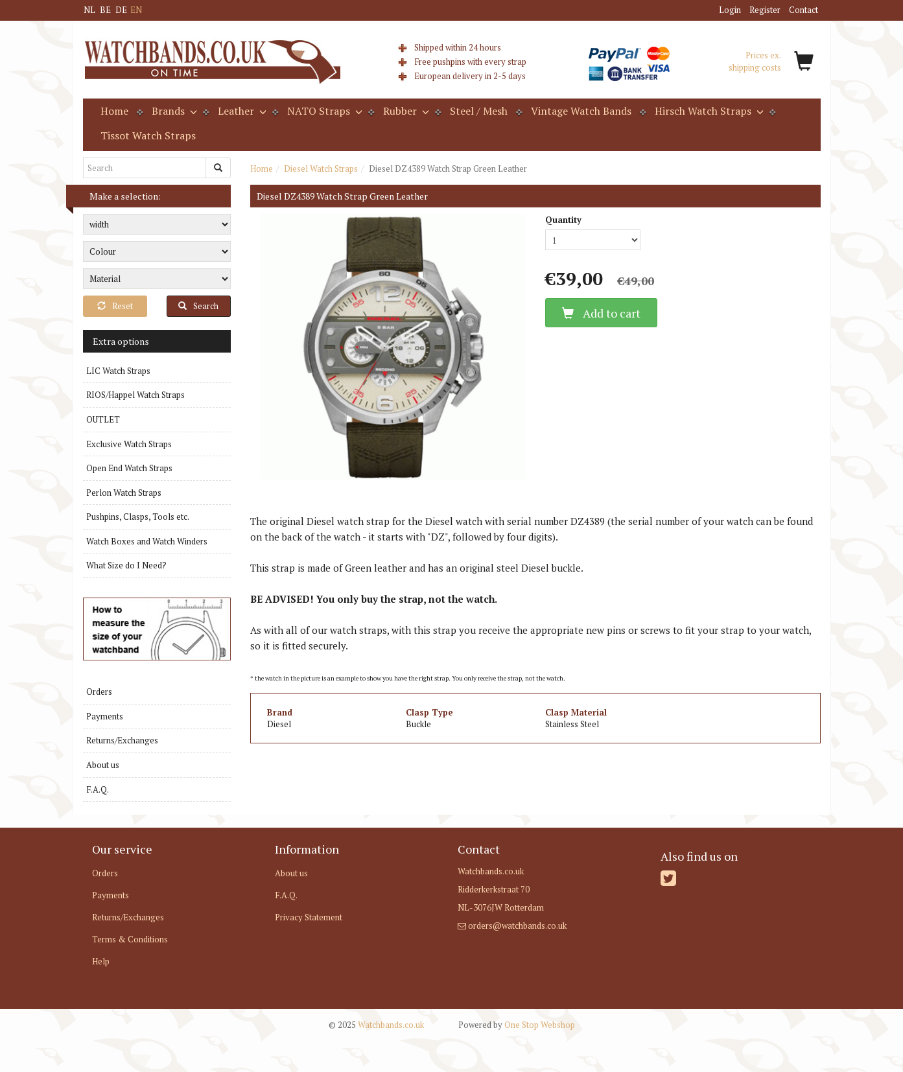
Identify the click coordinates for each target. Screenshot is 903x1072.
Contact (803, 10)
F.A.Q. (97, 789)
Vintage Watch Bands (581, 111)
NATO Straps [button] (323, 111)
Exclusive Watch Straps (129, 444)
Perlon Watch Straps (123, 492)
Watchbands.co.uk (376, 1025)
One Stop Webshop (516, 1025)
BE (105, 10)
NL (89, 10)
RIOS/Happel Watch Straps (135, 395)
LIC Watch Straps (118, 371)
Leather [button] (241, 111)
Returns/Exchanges (122, 740)
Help (101, 961)
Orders (99, 691)
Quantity (563, 220)
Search (198, 306)
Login (730, 10)
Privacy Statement (308, 917)
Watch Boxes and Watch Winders (146, 541)
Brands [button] (173, 111)
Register (764, 10)
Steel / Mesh (479, 111)
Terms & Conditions (130, 939)
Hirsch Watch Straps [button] (708, 111)
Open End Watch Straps (129, 468)
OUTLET (103, 419)
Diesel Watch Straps (321, 168)
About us (102, 765)
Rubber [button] (405, 111)
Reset (115, 306)
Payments (104, 716)
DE (121, 10)
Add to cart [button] (601, 313)
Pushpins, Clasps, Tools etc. (137, 516)
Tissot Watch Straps (148, 135)
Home (114, 111)
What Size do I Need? (126, 565)
